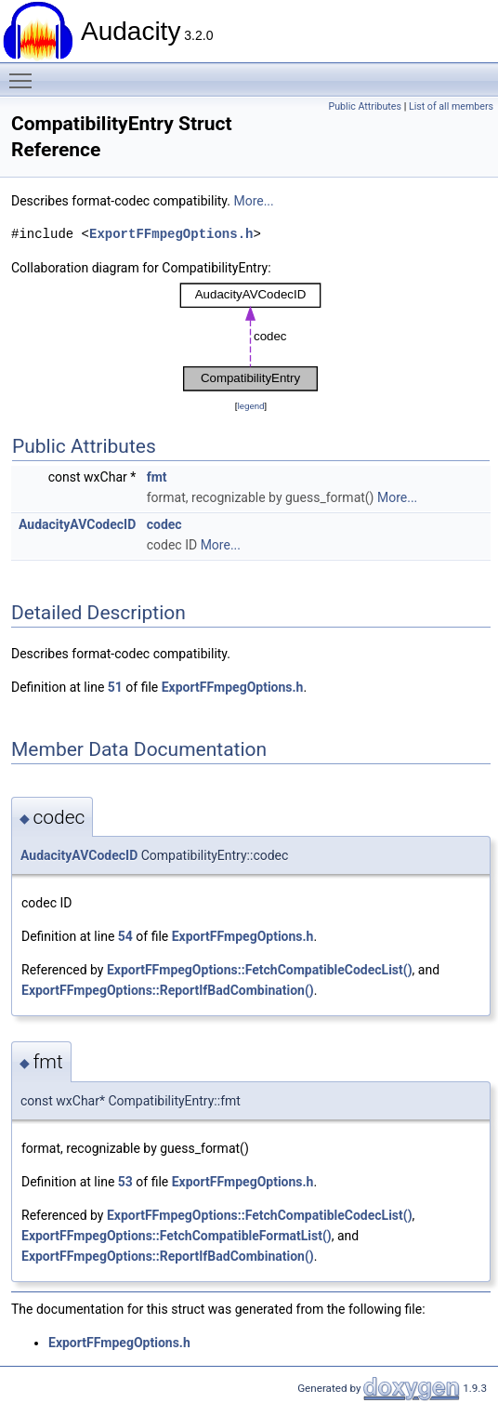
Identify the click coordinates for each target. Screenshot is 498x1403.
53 (125, 1181)
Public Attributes (364, 106)
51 (115, 687)
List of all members (451, 106)
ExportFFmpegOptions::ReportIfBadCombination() (167, 990)
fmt (157, 477)
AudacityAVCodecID (77, 524)
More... (253, 200)
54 (125, 936)
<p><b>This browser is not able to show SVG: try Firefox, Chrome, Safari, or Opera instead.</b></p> (251, 337)
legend (250, 406)
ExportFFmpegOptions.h (171, 234)
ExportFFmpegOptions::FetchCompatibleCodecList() (260, 969)
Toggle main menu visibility (25, 72)
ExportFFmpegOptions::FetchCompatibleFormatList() (176, 1235)
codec (164, 524)
